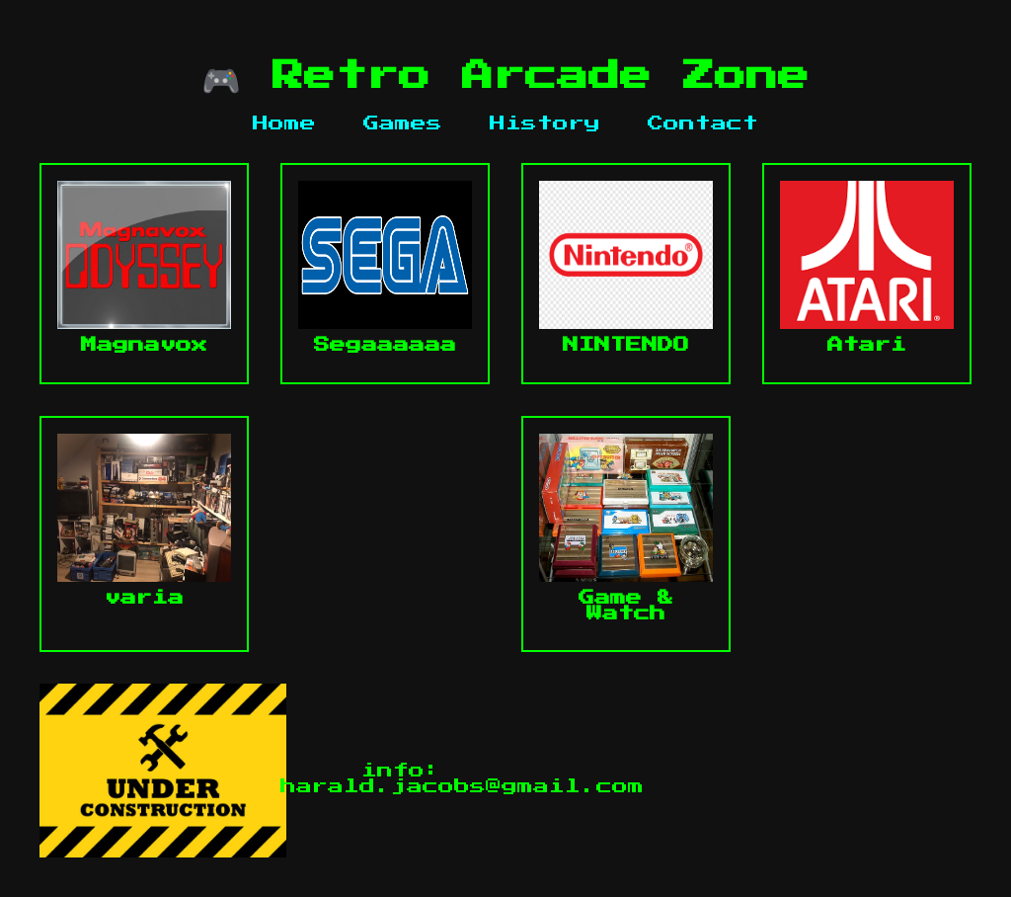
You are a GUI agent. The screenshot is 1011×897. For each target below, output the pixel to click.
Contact (703, 123)
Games (402, 123)
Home (284, 123)
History (545, 123)
